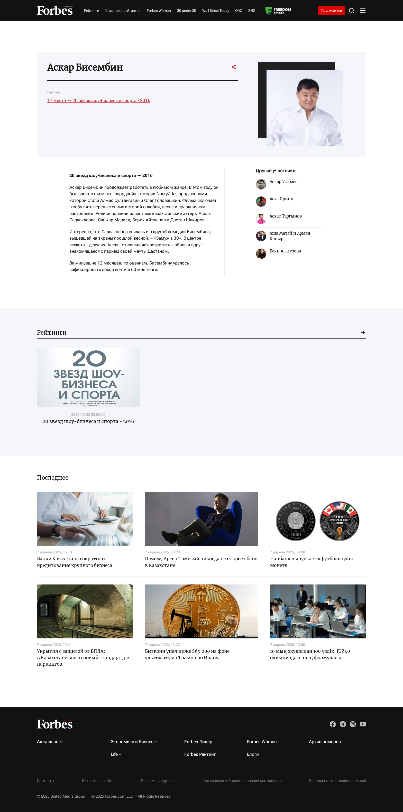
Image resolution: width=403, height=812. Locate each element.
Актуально (48, 741)
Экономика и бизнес (132, 741)
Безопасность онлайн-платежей (337, 780)
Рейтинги (91, 11)
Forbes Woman (159, 11)
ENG (251, 11)
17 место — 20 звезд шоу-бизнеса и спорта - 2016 (98, 100)
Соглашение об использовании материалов (242, 780)
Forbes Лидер (198, 741)
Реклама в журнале (158, 780)
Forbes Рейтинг (200, 754)
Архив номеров (325, 741)
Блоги (253, 754)
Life (114, 754)
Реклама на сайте (98, 780)
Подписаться (328, 10)
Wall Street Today (215, 11)
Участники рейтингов (123, 11)
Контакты (45, 780)
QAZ (238, 11)
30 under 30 (186, 11)
